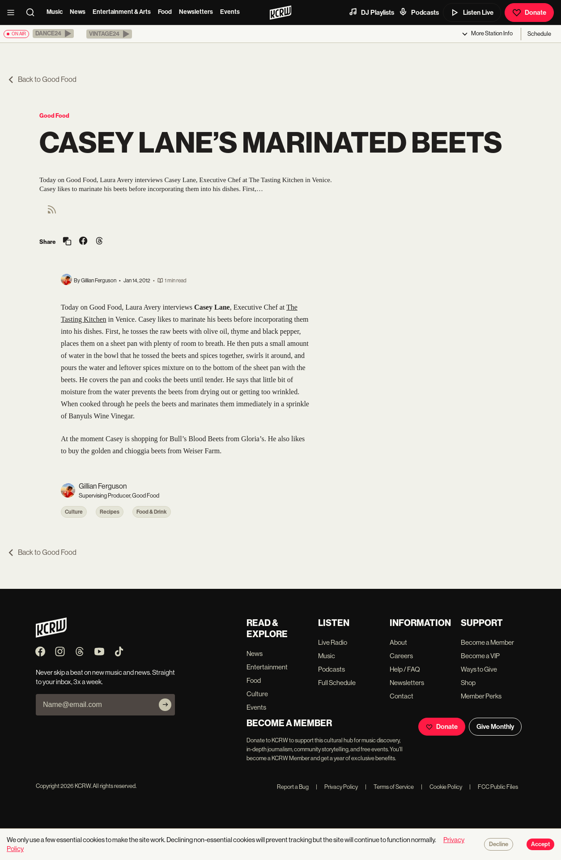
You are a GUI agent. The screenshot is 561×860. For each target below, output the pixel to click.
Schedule (539, 33)
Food (165, 12)
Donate (529, 12)
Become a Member (487, 642)
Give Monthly (495, 727)
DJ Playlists (371, 12)
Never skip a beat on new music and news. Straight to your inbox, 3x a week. (105, 676)
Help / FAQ (405, 669)
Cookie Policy (441, 786)
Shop (468, 682)
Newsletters (196, 12)
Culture (74, 512)
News (77, 12)
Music (55, 12)
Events (230, 12)
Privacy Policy (337, 786)
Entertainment (267, 667)
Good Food (54, 115)
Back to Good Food (41, 79)
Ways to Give (479, 669)
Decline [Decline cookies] (498, 844)
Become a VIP (480, 656)
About (398, 642)
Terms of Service (389, 786)
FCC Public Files (493, 786)
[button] (53, 33)
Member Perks (481, 696)
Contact (401, 696)
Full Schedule (337, 682)
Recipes (109, 512)
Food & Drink (151, 512)
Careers (401, 656)
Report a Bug (293, 786)
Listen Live (471, 12)
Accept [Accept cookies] (540, 844)
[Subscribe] (165, 704)
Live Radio (332, 642)
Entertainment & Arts (122, 12)
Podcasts (419, 12)
